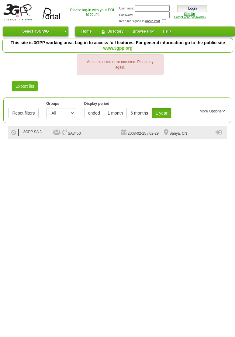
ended (94, 113)
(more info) (152, 21)
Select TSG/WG (35, 31)
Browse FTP (143, 31)
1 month (115, 113)
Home (86, 31)
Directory (112, 31)
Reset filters (23, 113)
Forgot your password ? (190, 17)
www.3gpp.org (118, 48)
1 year (162, 113)
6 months (139, 113)
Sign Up (189, 14)
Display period (96, 103)
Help (167, 31)
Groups (52, 103)
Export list (25, 86)
